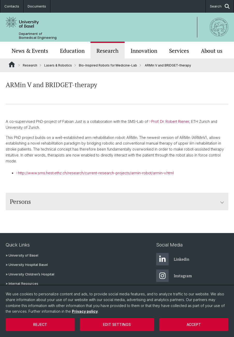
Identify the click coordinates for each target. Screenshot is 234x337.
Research (107, 50)
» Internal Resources (22, 284)
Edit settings (117, 324)
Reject (40, 324)
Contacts (11, 6)
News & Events (30, 50)
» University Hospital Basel (27, 265)
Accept (194, 324)
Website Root (12, 64)
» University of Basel (22, 255)
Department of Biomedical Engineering (38, 36)
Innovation (144, 50)
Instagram (174, 275)
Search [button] (220, 6)
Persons (117, 201)
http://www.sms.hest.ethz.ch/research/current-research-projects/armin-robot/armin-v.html (96, 173)
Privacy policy (85, 311)
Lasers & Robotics (58, 65)
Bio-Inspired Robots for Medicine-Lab (108, 65)
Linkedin (172, 259)
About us (211, 50)
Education (72, 50)
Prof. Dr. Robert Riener (170, 121)
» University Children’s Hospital (30, 274)
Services (179, 50)
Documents (37, 6)
